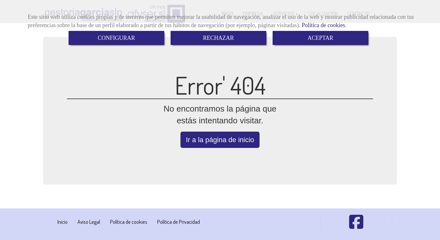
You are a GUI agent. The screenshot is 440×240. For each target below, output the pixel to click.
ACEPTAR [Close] (321, 38)
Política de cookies (323, 25)
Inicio (62, 221)
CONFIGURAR (116, 38)
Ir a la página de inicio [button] (220, 140)
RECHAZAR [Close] (218, 38)
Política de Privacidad (178, 221)
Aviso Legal (88, 221)
